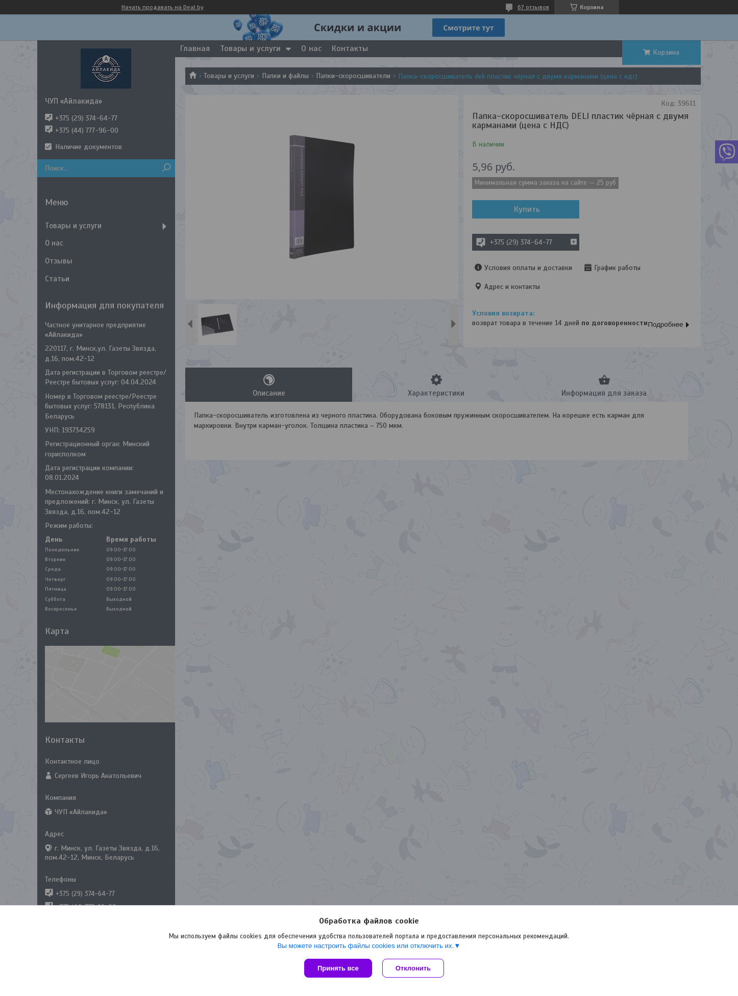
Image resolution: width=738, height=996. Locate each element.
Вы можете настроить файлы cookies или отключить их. (365, 946)
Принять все (338, 968)
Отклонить (413, 968)
